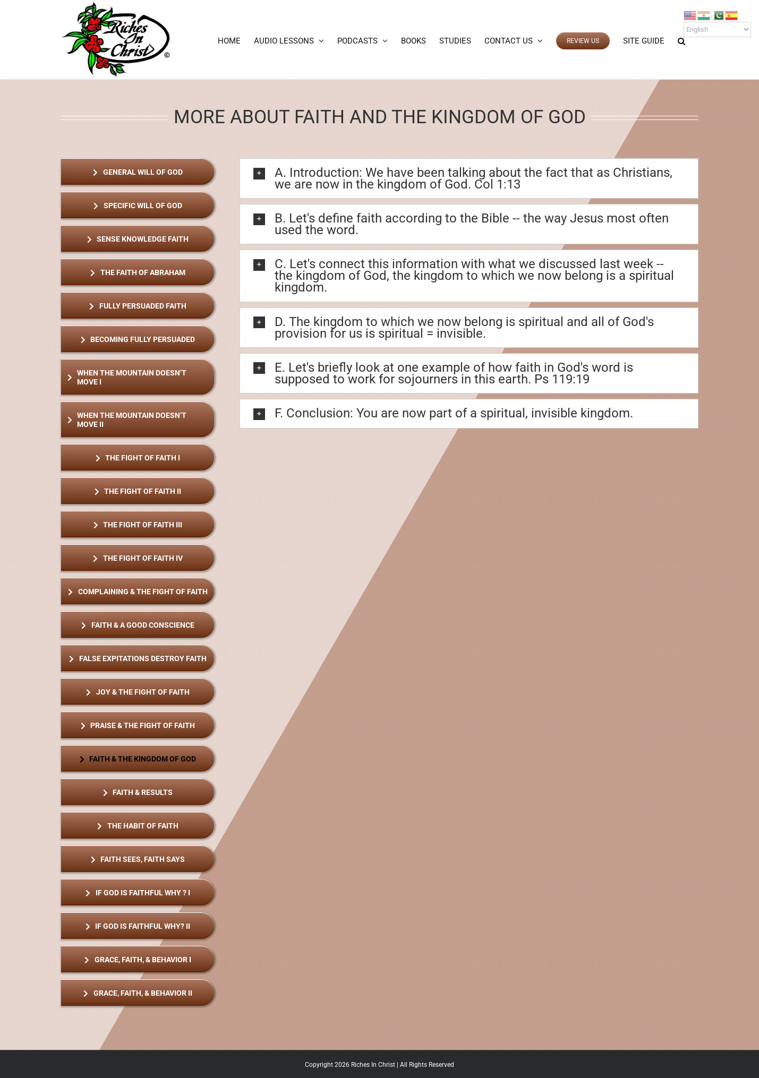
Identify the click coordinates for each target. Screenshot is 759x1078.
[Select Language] (717, 29)
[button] (681, 40)
